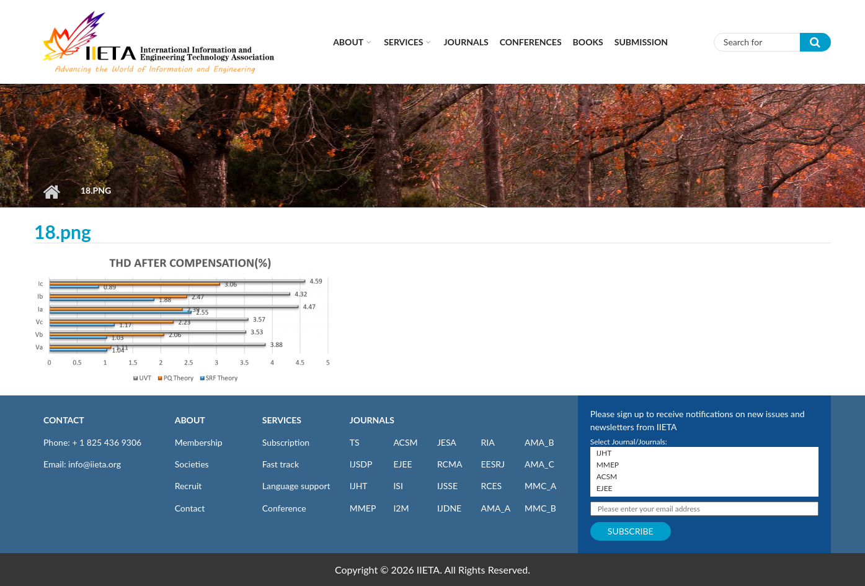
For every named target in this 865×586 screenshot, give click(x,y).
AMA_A (495, 508)
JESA (446, 442)
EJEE (402, 464)
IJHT (359, 485)
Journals (465, 42)
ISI (397, 485)
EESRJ (492, 464)
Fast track (280, 464)
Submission (641, 42)
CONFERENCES (531, 42)
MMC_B (540, 508)
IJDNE (449, 508)
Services (403, 42)
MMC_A (540, 485)
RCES (491, 485)
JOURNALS (372, 420)
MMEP (363, 508)
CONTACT (63, 420)
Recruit (188, 485)
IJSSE (447, 485)
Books (588, 42)
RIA (487, 442)
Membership (199, 442)
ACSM (405, 442)
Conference (284, 508)
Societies (192, 464)
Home (51, 191)
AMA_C (539, 464)
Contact (190, 508)
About (348, 42)
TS (355, 442)
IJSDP (361, 464)
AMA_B (539, 442)
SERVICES (281, 420)
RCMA (450, 464)
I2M (401, 508)
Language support (296, 485)
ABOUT (190, 420)
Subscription (285, 442)
